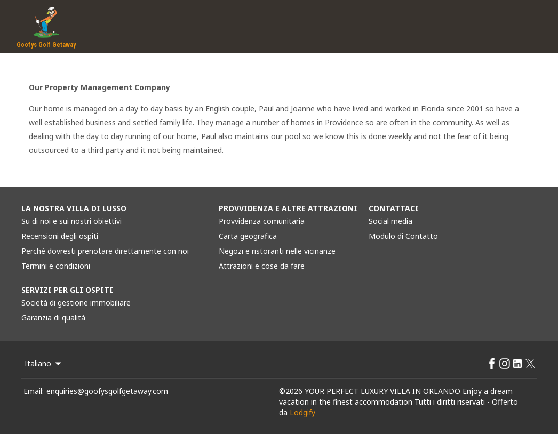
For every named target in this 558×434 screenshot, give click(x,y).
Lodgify (302, 412)
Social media (390, 221)
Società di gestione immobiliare (76, 303)
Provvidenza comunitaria (262, 221)
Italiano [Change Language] (44, 363)
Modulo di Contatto (403, 236)
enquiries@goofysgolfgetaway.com (107, 391)
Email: (33, 391)
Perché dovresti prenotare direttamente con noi (105, 251)
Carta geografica (248, 236)
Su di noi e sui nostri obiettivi (71, 221)
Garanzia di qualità (53, 317)
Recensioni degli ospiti (59, 236)
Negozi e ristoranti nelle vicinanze (277, 251)
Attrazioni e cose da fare (262, 266)
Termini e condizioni (55, 266)
